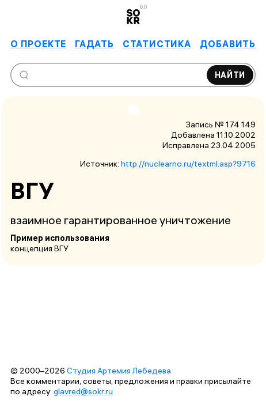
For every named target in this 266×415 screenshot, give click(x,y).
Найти (230, 75)
